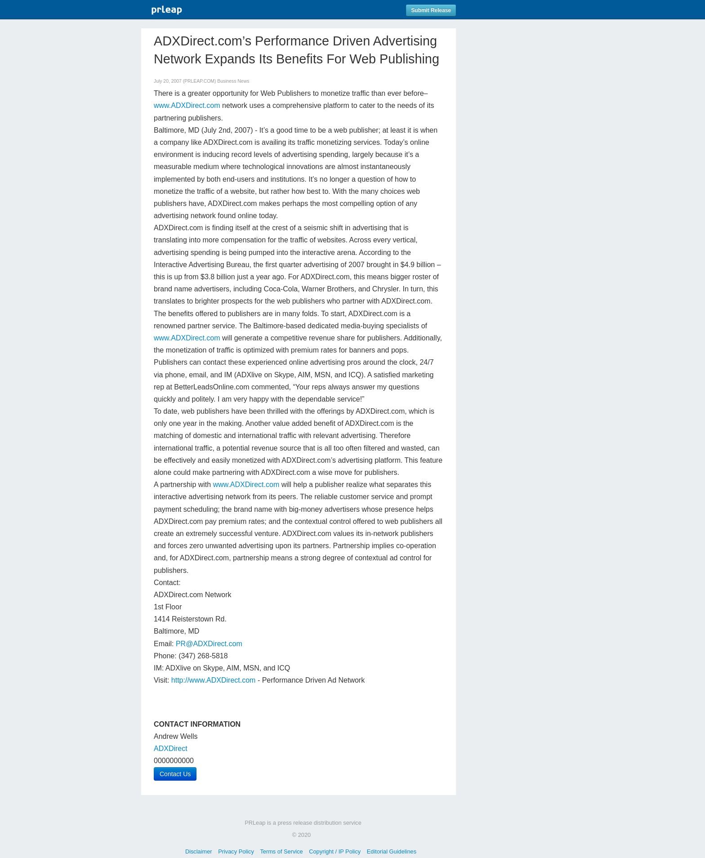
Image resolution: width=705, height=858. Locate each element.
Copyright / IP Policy (335, 851)
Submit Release (431, 10)
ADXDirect (170, 748)
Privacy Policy (236, 851)
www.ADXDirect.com (187, 105)
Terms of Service (281, 851)
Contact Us (175, 774)
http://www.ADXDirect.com (213, 680)
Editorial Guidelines (391, 851)
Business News (233, 81)
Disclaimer (198, 851)
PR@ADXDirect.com (209, 644)
